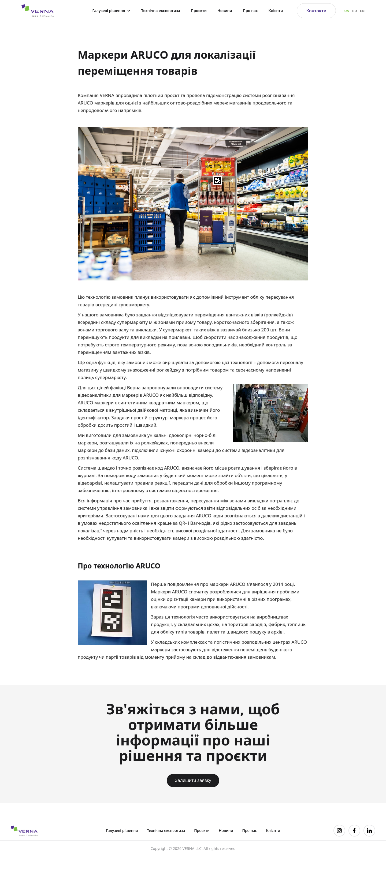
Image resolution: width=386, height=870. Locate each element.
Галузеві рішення (122, 830)
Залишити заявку (193, 780)
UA (346, 11)
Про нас (250, 10)
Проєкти (199, 10)
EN (362, 11)
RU (354, 11)
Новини (224, 10)
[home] (34, 10)
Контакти (316, 11)
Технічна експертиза (160, 10)
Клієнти (275, 10)
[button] (111, 11)
